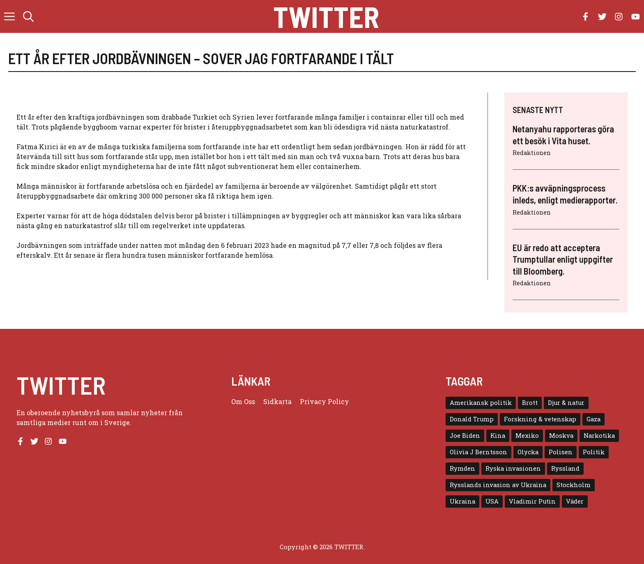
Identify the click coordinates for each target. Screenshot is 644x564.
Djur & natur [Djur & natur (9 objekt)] (566, 403)
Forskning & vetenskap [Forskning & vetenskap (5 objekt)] (540, 419)
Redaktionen (532, 153)
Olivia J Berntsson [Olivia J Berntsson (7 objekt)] (478, 452)
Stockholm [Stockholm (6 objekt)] (574, 485)
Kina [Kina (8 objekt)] (497, 435)
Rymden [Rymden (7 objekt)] (462, 468)
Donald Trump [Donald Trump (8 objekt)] (472, 419)
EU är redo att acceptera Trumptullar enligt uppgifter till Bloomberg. (563, 259)
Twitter (326, 16)
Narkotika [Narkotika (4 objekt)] (599, 435)
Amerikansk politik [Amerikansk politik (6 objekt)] (481, 403)
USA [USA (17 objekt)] (492, 501)
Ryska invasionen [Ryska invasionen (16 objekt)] (513, 468)
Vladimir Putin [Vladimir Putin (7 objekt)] (532, 501)
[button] (28, 16)
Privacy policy (324, 401)
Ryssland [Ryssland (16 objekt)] (565, 468)
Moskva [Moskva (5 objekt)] (561, 435)
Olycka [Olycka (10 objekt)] (528, 452)
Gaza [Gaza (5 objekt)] (593, 419)
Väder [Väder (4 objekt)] (575, 501)
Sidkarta (277, 401)
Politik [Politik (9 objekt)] (594, 452)
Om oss (243, 401)
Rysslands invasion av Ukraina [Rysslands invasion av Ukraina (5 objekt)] (498, 485)
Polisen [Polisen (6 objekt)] (561, 452)
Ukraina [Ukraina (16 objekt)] (462, 501)
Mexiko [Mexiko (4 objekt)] (527, 435)
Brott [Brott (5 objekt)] (530, 403)
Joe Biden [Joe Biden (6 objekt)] (465, 435)
